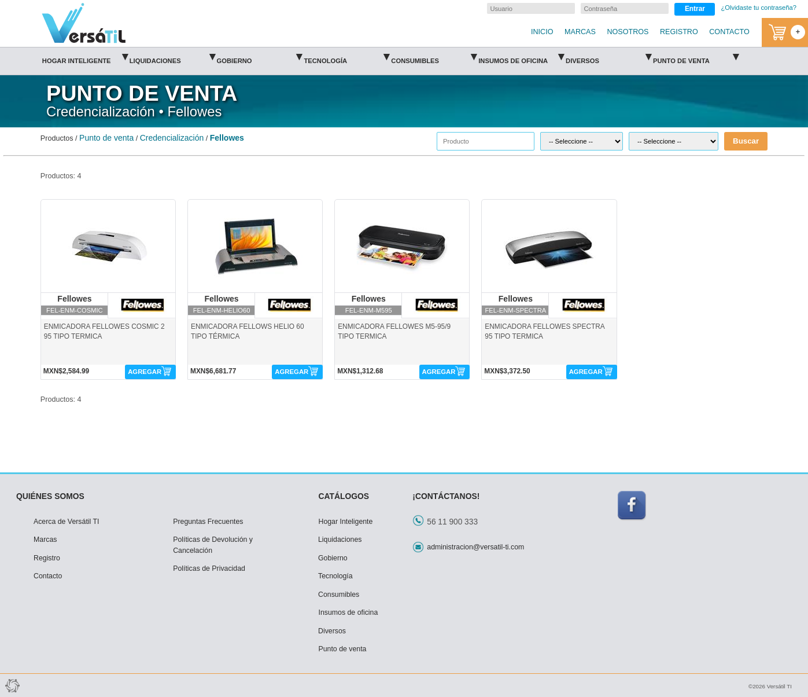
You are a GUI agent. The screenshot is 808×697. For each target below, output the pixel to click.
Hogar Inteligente (85, 57)
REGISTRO (679, 32)
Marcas (45, 539)
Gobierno (259, 57)
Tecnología (346, 57)
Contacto (48, 576)
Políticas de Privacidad (209, 568)
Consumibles (434, 57)
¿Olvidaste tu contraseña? (758, 7)
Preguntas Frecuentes (208, 522)
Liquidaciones (172, 57)
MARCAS (580, 32)
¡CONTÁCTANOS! (445, 496)
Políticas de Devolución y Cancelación (213, 545)
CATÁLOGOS (343, 496)
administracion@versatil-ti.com (475, 547)
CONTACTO (729, 32)
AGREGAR (144, 371)
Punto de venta (696, 57)
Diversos (608, 57)
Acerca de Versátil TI (66, 522)
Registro (47, 558)
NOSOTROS (627, 32)
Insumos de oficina (521, 57)
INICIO (542, 32)
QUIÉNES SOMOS (50, 496)
